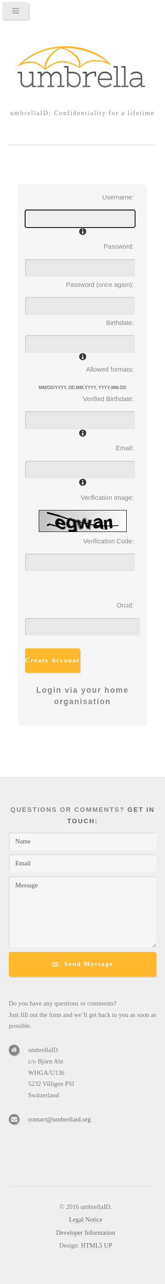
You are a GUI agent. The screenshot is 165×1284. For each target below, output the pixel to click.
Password (118, 246)
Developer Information (85, 1232)
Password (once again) (99, 284)
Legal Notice (86, 1219)
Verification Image (106, 497)
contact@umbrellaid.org (59, 1119)
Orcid (124, 605)
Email (124, 448)
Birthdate (119, 322)
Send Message (89, 963)
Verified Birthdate (107, 398)
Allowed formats (109, 369)
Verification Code (107, 541)
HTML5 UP (96, 1245)
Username (117, 197)
